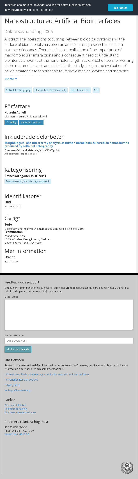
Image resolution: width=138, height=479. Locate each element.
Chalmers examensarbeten (20, 412)
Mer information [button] (43, 9)
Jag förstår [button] (120, 7)
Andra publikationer (31, 122)
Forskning (11, 122)
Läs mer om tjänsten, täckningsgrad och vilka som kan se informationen (46, 374)
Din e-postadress (14, 335)
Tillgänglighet (12, 385)
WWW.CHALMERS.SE (16, 434)
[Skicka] (17, 349)
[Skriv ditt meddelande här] (69, 315)
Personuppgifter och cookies (21, 379)
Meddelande (11, 297)
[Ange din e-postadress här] (69, 341)
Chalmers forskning (15, 408)
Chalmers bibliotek (15, 405)
